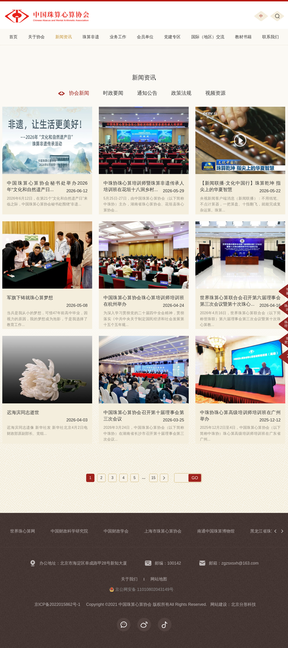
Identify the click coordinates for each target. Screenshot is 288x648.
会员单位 (145, 37)
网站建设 (218, 604)
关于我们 (129, 579)
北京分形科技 (243, 604)
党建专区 (172, 37)
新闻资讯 (63, 37)
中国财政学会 (116, 531)
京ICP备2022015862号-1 (57, 604)
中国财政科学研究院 (69, 531)
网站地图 (158, 579)
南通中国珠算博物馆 (216, 531)
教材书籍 (243, 37)
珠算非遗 (90, 37)
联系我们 (270, 37)
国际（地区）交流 (207, 37)
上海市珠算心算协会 (163, 531)
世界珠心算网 (22, 531)
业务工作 (118, 37)
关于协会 (36, 37)
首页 (13, 37)
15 (153, 478)
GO (194, 478)
